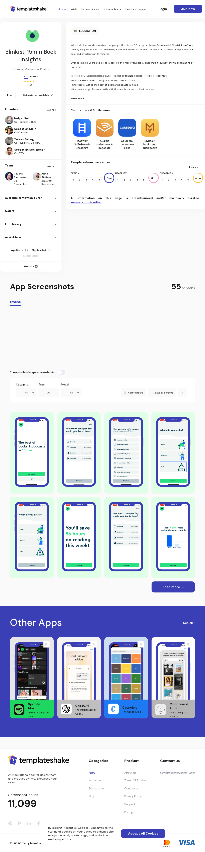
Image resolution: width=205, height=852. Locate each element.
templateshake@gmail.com (177, 773)
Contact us (131, 788)
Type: (41, 384)
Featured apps (136, 9)
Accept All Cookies (143, 833)
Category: (22, 384)
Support (129, 804)
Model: (65, 384)
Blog (91, 796)
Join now (188, 9)
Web (73, 9)
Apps (62, 9)
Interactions (112, 9)
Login (163, 9)
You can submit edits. (86, 202)
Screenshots (90, 9)
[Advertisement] (102, 338)
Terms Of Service (135, 780)
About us (130, 772)
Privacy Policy (133, 796)
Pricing (128, 812)
